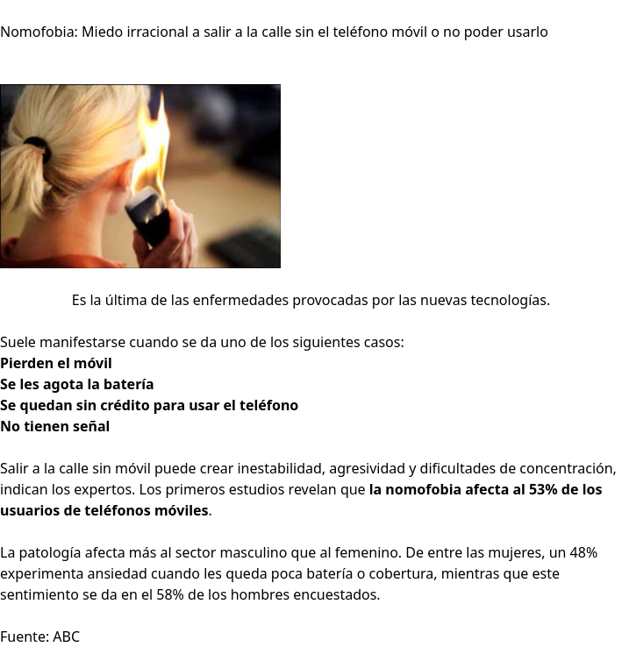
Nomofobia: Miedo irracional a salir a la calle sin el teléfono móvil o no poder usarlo (274, 31)
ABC (66, 636)
